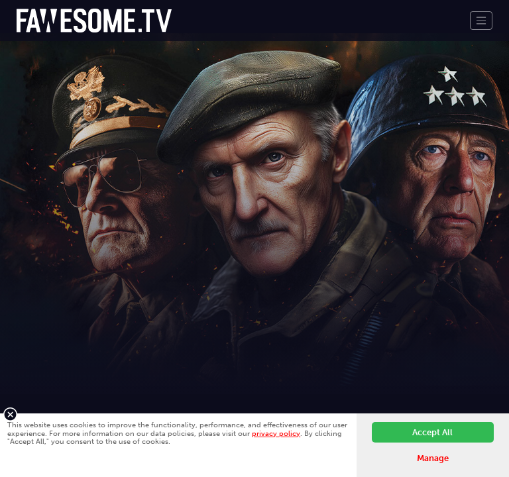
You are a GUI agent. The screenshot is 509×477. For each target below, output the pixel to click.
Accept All (432, 432)
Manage (433, 458)
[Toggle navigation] (481, 20)
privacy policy (276, 433)
